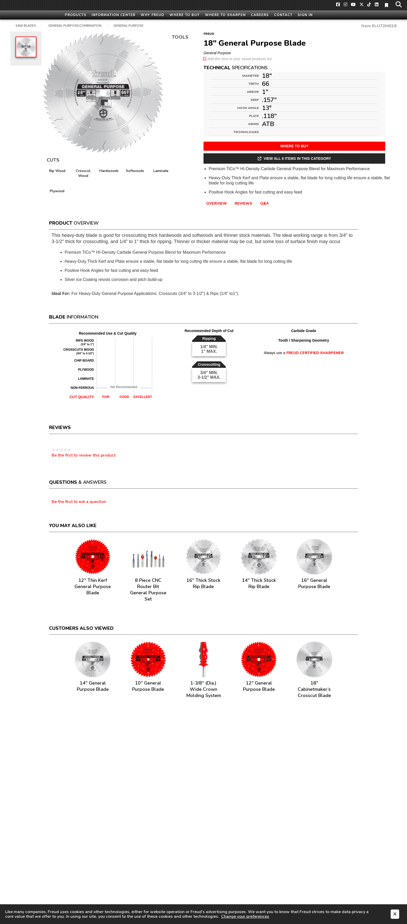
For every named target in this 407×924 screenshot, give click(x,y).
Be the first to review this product (84, 455)
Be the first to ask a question (79, 502)
